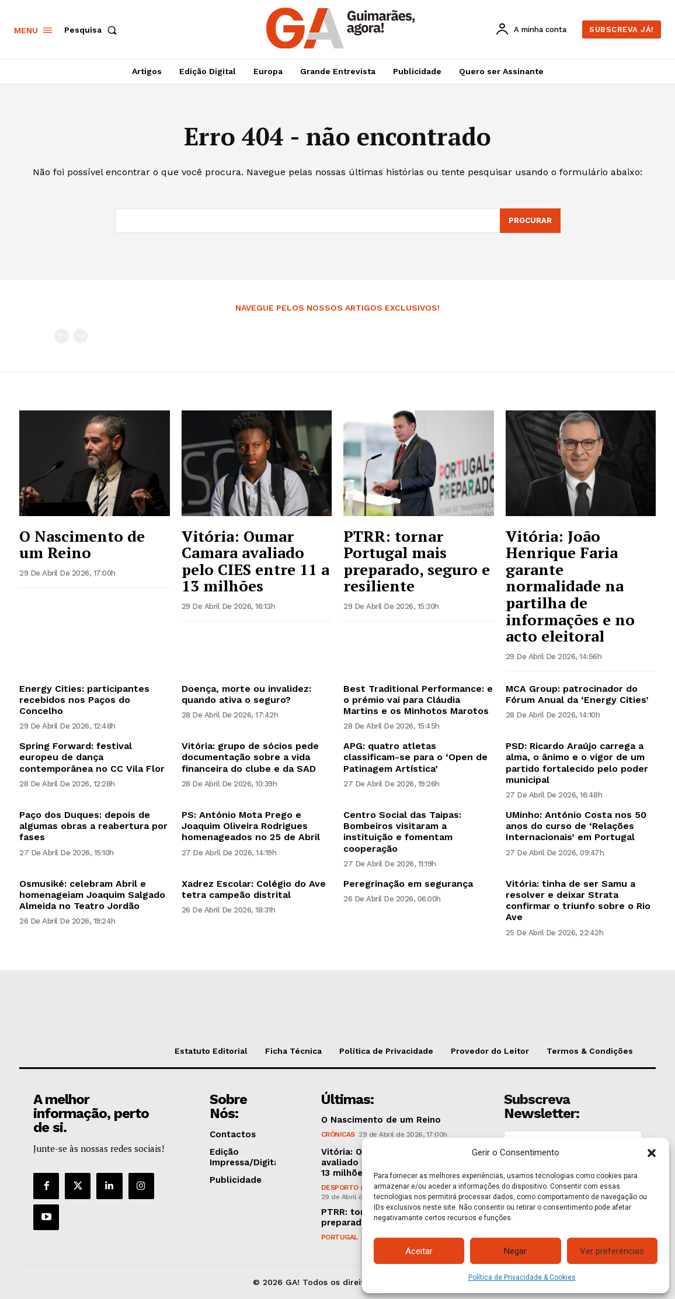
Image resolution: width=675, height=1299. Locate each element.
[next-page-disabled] (80, 336)
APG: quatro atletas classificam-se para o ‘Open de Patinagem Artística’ (415, 757)
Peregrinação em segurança (408, 883)
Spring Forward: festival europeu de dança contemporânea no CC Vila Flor (92, 757)
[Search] (530, 220)
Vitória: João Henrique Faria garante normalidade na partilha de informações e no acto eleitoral (570, 586)
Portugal (339, 1238)
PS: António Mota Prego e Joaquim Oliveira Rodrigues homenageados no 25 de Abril (251, 825)
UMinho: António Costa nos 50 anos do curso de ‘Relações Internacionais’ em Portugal (576, 825)
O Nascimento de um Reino (82, 544)
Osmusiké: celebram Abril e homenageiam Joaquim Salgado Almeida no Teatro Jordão (92, 894)
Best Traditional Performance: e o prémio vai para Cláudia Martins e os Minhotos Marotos (418, 699)
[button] (651, 1153)
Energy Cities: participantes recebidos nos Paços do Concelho (84, 699)
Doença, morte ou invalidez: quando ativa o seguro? (246, 694)
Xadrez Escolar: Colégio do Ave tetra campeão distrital (254, 889)
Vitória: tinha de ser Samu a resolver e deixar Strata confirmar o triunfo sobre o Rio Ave (578, 900)
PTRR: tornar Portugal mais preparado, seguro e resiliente (416, 561)
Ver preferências (612, 1251)
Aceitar (419, 1251)
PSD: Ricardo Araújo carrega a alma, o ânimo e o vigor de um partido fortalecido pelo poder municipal (577, 763)
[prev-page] (61, 336)
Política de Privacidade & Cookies (522, 1277)
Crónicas (338, 1135)
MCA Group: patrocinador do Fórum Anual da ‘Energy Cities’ (577, 694)
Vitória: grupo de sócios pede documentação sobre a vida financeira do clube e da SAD (250, 757)
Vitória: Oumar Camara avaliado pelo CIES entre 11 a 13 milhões (255, 561)
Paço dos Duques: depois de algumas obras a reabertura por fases (93, 825)
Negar (515, 1251)
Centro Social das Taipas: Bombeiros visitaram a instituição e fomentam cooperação (402, 831)
